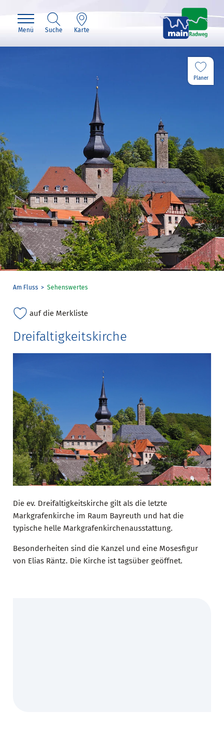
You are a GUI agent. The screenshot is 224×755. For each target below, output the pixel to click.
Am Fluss (25, 287)
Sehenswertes (67, 287)
